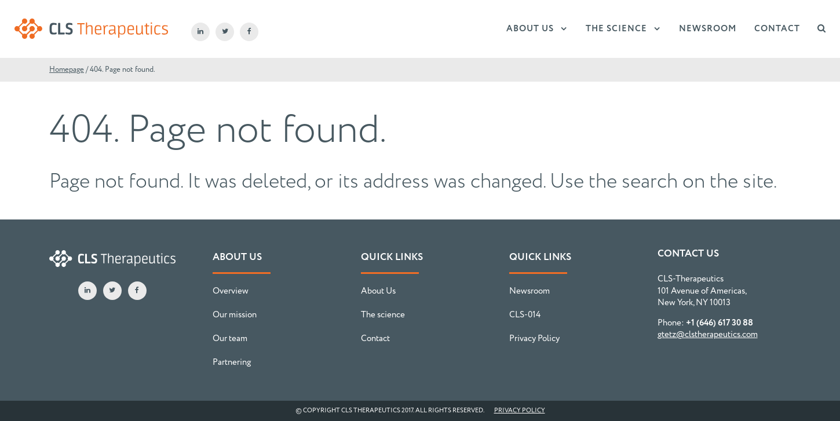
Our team (230, 338)
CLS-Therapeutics (91, 29)
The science (616, 29)
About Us (530, 29)
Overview (231, 291)
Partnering (232, 362)
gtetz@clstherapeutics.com (708, 334)
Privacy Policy (534, 338)
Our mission (235, 315)
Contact (777, 29)
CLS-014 (524, 315)
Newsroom (708, 29)
